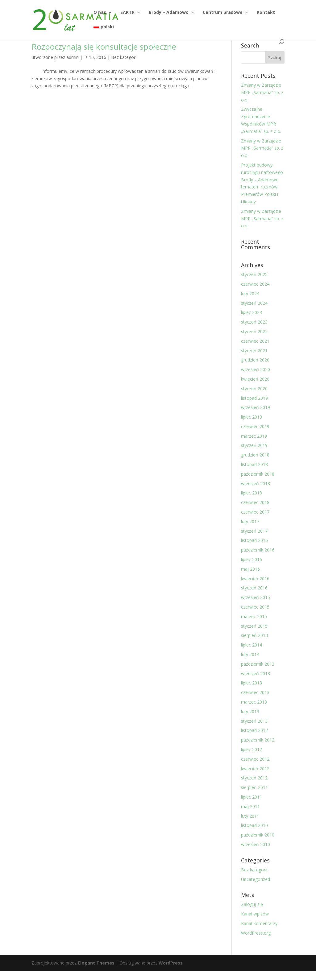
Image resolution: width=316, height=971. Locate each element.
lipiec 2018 (251, 493)
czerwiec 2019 (255, 426)
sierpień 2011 (254, 787)
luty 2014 (250, 654)
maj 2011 (250, 806)
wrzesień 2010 (255, 844)
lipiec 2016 (251, 559)
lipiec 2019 (251, 417)
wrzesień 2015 (255, 597)
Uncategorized (255, 879)
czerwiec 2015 (255, 607)
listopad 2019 (254, 398)
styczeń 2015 (254, 626)
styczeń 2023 (254, 322)
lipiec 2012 (251, 749)
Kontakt (266, 12)
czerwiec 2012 (255, 759)
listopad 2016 (254, 540)
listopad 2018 (254, 464)
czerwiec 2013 (255, 692)
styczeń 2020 (254, 388)
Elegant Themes (96, 963)
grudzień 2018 (255, 455)
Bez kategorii (124, 57)
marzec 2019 (254, 436)
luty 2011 (250, 816)
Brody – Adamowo (169, 12)
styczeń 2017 (254, 531)
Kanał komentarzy (259, 923)
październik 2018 (257, 474)
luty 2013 (250, 711)
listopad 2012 (254, 730)
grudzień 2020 (255, 360)
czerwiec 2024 (255, 284)
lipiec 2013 (251, 683)
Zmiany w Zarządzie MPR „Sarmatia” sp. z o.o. (262, 92)
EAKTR (127, 12)
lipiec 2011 (251, 797)
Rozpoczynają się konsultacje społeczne (103, 46)
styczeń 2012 (254, 778)
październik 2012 (257, 740)
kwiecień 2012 (255, 768)
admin (72, 57)
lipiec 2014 (251, 645)
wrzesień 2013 (255, 673)
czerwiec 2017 (255, 512)
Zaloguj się (252, 904)
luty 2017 (250, 521)
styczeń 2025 (254, 274)
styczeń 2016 (254, 588)
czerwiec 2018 (255, 502)
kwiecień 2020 (255, 379)
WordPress (171, 963)
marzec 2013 (254, 702)
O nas (100, 12)
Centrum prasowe (223, 12)
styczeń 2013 (254, 721)
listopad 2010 (254, 825)
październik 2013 (257, 664)
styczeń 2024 (254, 303)
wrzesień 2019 (255, 407)
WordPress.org (256, 933)
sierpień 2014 (254, 635)
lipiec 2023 (251, 312)
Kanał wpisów (255, 914)
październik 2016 (257, 550)
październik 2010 (257, 835)
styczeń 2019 (254, 445)
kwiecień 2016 (255, 578)
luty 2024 (250, 293)
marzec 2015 (254, 616)
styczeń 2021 (254, 350)
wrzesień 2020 (255, 369)
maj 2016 (250, 569)
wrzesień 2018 (255, 483)
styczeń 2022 (254, 331)
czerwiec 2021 (255, 341)
